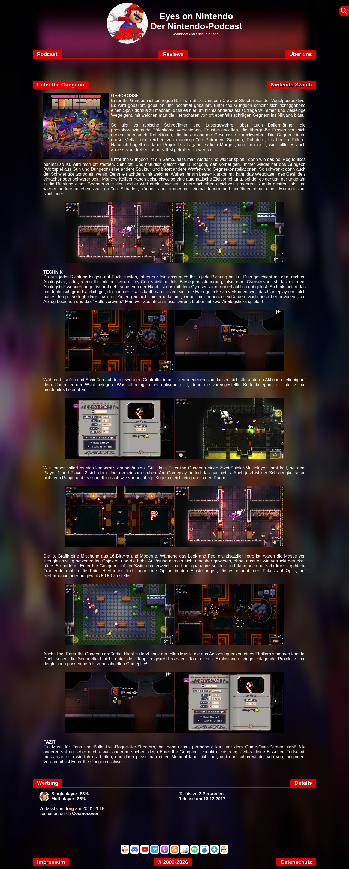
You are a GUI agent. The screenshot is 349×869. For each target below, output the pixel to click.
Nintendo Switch (291, 85)
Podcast (47, 54)
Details (303, 783)
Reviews (173, 54)
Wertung (47, 783)
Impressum (51, 862)
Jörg (69, 808)
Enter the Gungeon (60, 85)
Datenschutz (296, 862)
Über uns (300, 54)
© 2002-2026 (173, 862)
